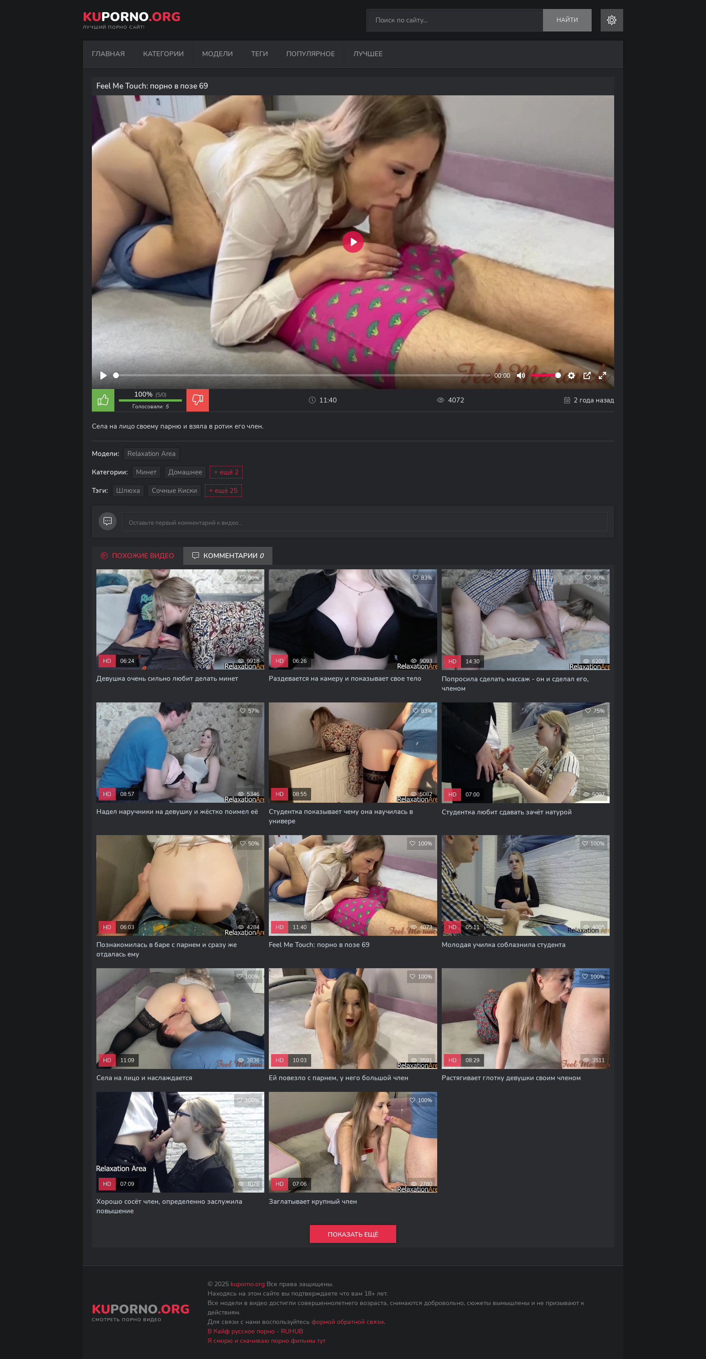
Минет (146, 472)
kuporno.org (248, 1284)
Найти (567, 20)
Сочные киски (174, 490)
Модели (217, 53)
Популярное (310, 53)
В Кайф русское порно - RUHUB (255, 1331)
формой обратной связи (348, 1322)
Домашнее (185, 472)
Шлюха (128, 490)
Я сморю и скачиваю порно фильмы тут (267, 1341)
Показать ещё (353, 1234)
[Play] (103, 375)
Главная (108, 53)
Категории (163, 53)
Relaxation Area (151, 453)
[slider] (302, 375)
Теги (259, 53)
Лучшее (368, 53)
